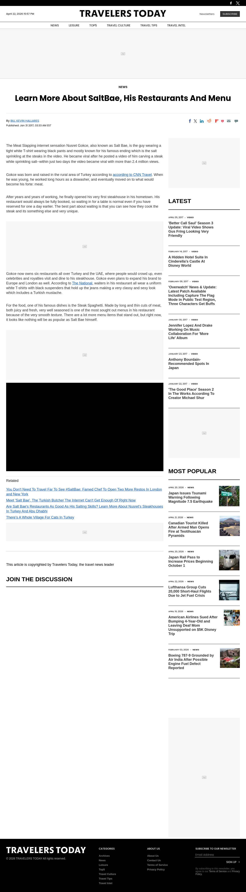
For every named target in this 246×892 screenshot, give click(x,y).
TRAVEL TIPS (148, 25)
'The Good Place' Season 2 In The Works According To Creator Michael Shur (191, 393)
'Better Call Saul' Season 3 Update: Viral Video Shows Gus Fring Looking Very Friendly (190, 229)
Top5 (102, 869)
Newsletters (207, 14)
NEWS (55, 25)
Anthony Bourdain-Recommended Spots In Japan (188, 364)
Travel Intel (105, 883)
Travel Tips (105, 878)
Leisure (103, 864)
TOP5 (93, 25)
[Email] (228, 121)
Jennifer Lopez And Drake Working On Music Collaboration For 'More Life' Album (190, 331)
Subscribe (230, 13)
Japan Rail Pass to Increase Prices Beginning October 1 (190, 561)
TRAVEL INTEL (176, 25)
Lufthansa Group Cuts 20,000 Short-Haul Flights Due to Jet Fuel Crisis (189, 591)
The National (82, 283)
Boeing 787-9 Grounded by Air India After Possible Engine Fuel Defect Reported (191, 661)
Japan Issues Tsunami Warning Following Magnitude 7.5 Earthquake (190, 497)
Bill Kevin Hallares (25, 121)
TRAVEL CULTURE (118, 25)
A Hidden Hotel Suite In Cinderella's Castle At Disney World (188, 261)
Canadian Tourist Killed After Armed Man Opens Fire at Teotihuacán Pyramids (188, 529)
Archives (104, 855)
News (123, 87)
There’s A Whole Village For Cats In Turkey (40, 517)
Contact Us (154, 860)
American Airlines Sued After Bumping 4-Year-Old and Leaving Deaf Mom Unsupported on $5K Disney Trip (193, 625)
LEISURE (74, 25)
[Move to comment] (236, 121)
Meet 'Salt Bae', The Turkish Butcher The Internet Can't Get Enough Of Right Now (71, 500)
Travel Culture (107, 874)
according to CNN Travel (132, 175)
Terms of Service (157, 864)
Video (190, 217)
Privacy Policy (156, 869)
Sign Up (231, 862)
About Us (153, 855)
